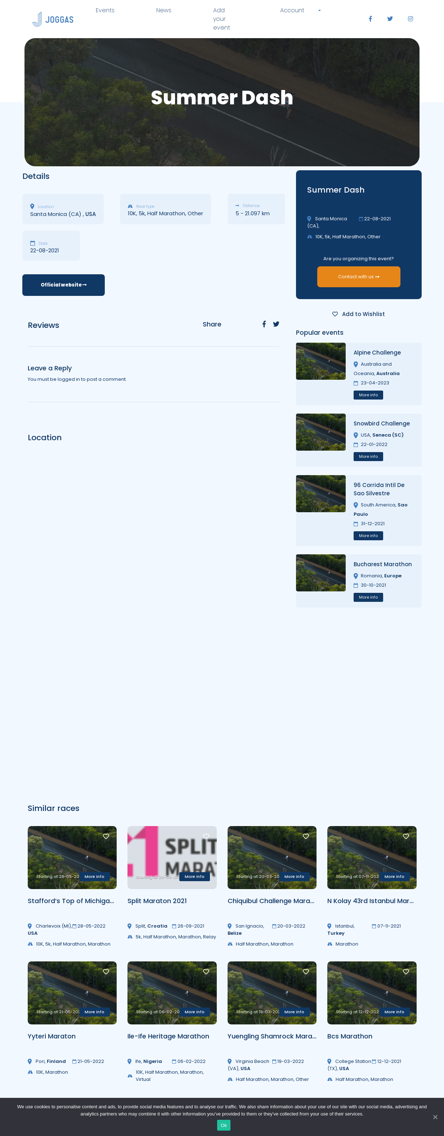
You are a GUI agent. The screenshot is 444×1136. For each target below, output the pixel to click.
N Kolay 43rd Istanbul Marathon (378, 900)
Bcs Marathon (349, 1036)
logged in (69, 379)
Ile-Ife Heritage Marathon (168, 1036)
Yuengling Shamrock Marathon (277, 1036)
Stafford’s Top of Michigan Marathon (87, 900)
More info (368, 395)
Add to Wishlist (358, 314)
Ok (224, 1125)
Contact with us (358, 276)
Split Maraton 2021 (157, 900)
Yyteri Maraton (52, 1036)
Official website (63, 284)
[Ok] (435, 1117)
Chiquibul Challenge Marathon (276, 900)
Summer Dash (336, 189)
